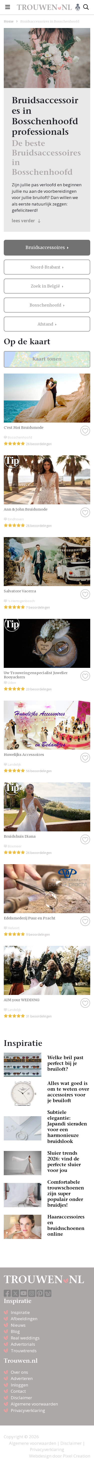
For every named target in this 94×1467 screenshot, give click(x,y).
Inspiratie (20, 1312)
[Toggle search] (86, 7)
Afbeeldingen (24, 1318)
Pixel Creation (76, 1456)
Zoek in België (46, 286)
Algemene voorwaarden (34, 1404)
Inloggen (19, 1385)
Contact (18, 1391)
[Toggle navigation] (7, 7)
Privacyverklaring (28, 1410)
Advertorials (23, 1344)
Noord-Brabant (46, 267)
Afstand (46, 324)
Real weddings (25, 1338)
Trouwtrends (24, 1350)
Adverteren (22, 1378)
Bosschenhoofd (46, 305)
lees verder (26, 221)
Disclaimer (21, 1397)
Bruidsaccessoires (46, 247)
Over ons (19, 1372)
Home (9, 21)
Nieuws (18, 1325)
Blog (15, 1331)
